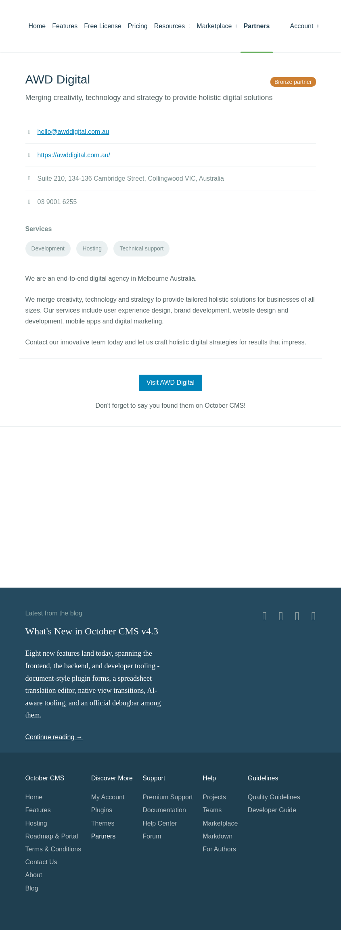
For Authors (219, 849)
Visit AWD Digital (170, 382)
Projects (214, 797)
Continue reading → (54, 737)
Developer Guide (272, 810)
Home (37, 26)
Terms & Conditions (53, 849)
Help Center (159, 823)
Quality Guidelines (274, 797)
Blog (31, 888)
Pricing (138, 26)
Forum (151, 836)
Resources (172, 26)
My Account (108, 797)
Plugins (101, 810)
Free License (102, 26)
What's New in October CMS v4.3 (92, 631)
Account (304, 26)
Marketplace (217, 26)
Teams (212, 810)
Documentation (164, 810)
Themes (103, 823)
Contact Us (41, 862)
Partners (257, 26)
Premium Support (167, 797)
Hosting (36, 823)
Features (64, 26)
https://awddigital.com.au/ (74, 155)
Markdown (217, 836)
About (33, 875)
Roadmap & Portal (51, 836)
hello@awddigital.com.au (73, 131)
